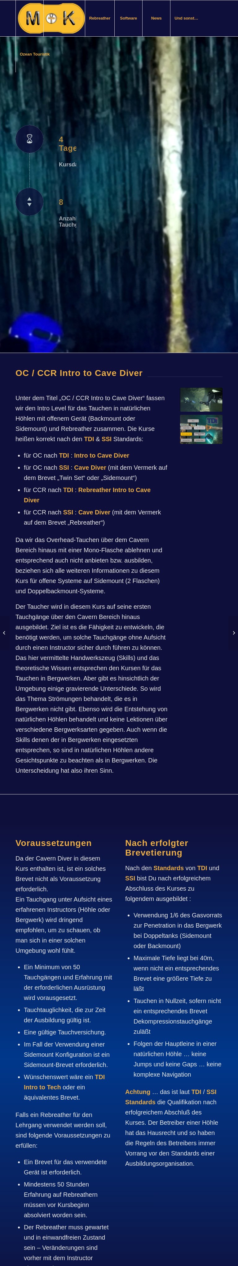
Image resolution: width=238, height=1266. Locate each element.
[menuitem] (29, 18)
